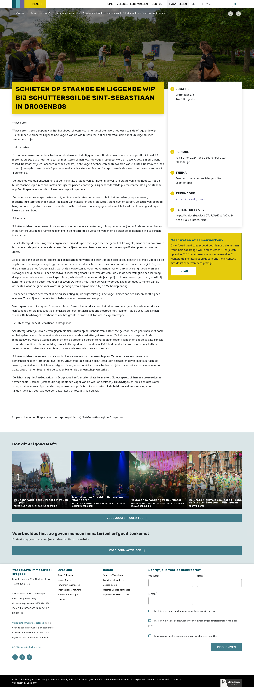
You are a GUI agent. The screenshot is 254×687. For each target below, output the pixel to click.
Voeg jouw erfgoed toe (125, 518)
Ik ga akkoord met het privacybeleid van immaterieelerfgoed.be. (182, 635)
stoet (180, 199)
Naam (200, 575)
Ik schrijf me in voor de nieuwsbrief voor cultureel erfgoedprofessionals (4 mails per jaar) (192, 623)
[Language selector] (230, 4)
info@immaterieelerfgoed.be (26, 647)
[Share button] (238, 13)
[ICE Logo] (29, 4)
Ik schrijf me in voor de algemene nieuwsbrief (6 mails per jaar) (182, 611)
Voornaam (153, 575)
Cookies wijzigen (85, 679)
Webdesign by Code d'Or (24, 682)
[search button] (240, 4)
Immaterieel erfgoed (40, 13)
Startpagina (18, 13)
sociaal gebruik (195, 199)
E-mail (152, 593)
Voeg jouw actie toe (125, 550)
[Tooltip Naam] (239, 574)
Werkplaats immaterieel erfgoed (28, 622)
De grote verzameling (66, 13)
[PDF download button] (230, 13)
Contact (183, 271)
